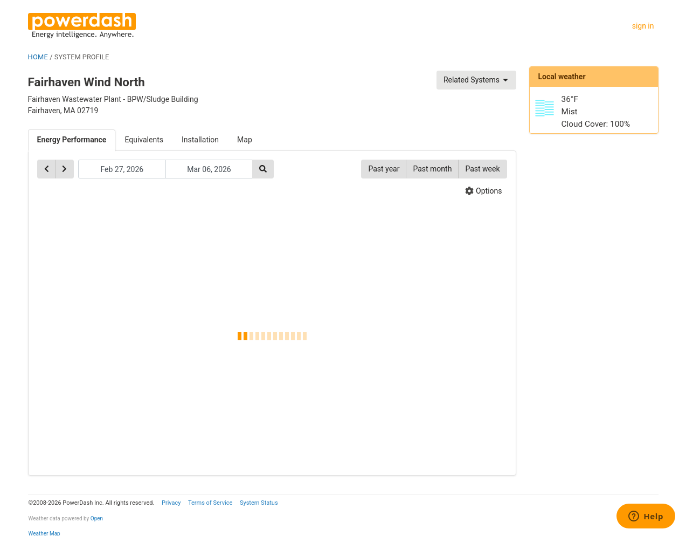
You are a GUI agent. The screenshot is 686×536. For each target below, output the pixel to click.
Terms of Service (210, 502)
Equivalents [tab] (143, 139)
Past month (432, 168)
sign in (643, 26)
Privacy (171, 502)
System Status (259, 502)
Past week (482, 168)
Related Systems (476, 79)
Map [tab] (244, 139)
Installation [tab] (200, 139)
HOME (38, 57)
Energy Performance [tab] (72, 139)
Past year (383, 168)
